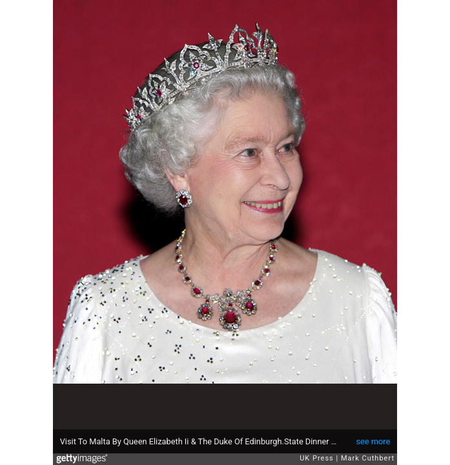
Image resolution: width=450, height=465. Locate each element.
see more (373, 441)
